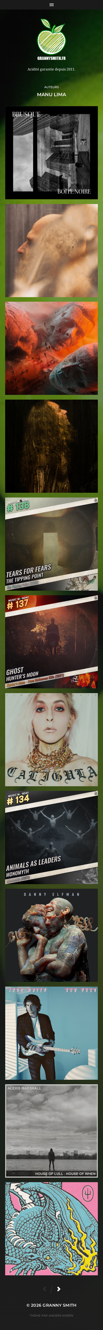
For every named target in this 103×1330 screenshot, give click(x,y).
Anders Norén (61, 1315)
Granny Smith (60, 1305)
